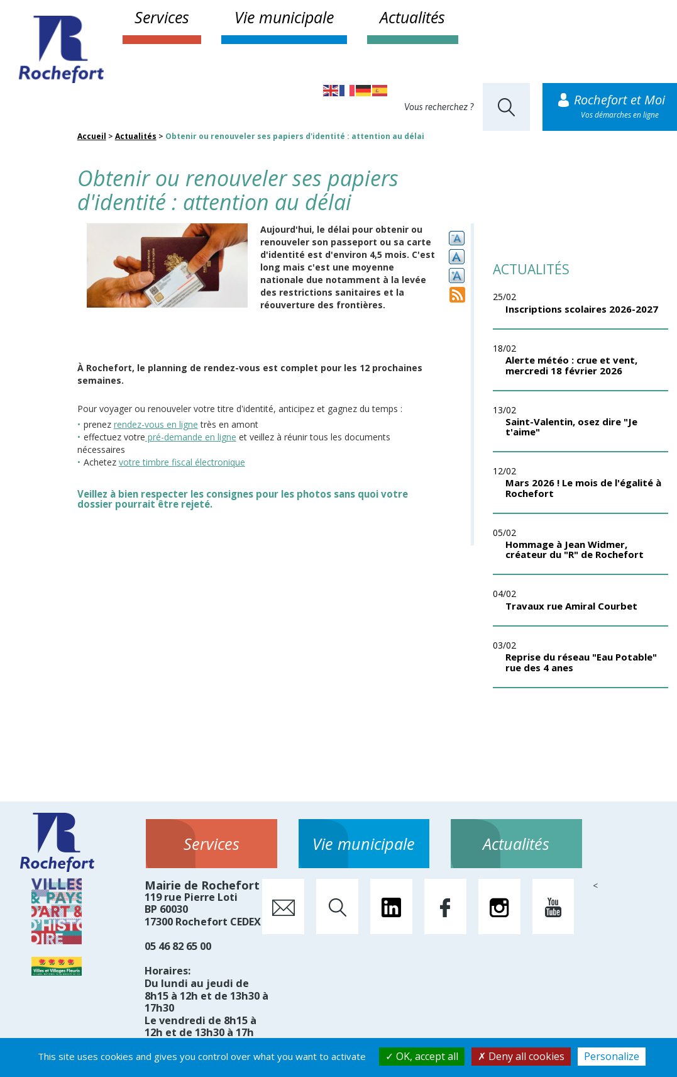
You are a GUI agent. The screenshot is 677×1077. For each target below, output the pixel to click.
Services (162, 17)
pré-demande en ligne (190, 437)
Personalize (611, 1056)
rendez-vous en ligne (156, 424)
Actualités (412, 17)
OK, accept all (421, 1056)
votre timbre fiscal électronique (182, 462)
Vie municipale (284, 17)
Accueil (91, 136)
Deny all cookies (521, 1056)
